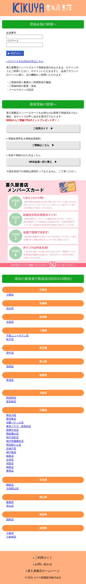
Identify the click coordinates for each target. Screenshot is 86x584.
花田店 (10, 463)
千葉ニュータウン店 (17, 335)
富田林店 (11, 401)
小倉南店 (11, 536)
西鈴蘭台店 (12, 433)
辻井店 (10, 459)
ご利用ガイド (42, 557)
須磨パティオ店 (15, 422)
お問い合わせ (42, 564)
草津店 (10, 380)
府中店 (10, 352)
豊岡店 (10, 470)
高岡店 (10, 366)
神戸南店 (11, 452)
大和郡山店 (12, 488)
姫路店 (10, 455)
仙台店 (10, 308)
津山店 (10, 505)
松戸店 (10, 339)
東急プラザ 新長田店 (18, 426)
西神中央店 (12, 430)
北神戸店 (11, 448)
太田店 (10, 321)
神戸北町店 (12, 437)
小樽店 (10, 294)
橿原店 (10, 484)
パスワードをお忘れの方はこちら (25, 61)
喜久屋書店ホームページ (42, 570)
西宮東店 (11, 418)
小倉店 (10, 533)
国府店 (10, 519)
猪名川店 (11, 415)
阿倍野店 (11, 397)
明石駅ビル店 (13, 444)
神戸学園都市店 (15, 441)
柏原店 (10, 467)
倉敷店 (10, 502)
